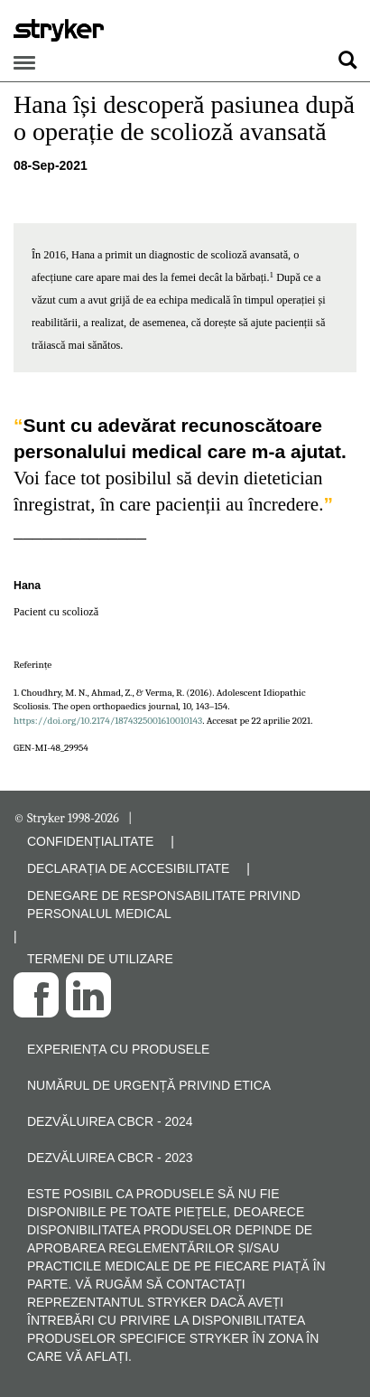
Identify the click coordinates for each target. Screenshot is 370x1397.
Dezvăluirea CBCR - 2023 (110, 1157)
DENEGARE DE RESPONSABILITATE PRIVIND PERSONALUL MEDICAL (164, 904)
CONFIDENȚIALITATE (90, 841)
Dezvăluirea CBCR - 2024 (110, 1121)
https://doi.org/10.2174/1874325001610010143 (108, 721)
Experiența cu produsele (118, 1049)
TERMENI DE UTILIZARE (100, 959)
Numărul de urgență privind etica (149, 1085)
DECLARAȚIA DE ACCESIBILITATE (128, 868)
